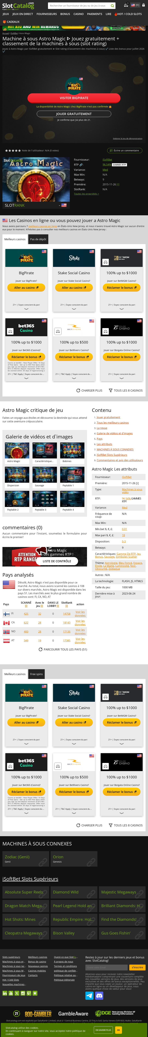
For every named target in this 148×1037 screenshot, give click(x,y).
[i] (26, 606)
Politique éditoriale (64, 979)
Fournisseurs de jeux (13, 975)
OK (118, 1030)
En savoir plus (103, 1030)
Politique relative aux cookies (70, 975)
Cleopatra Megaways (23, 933)
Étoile (98, 566)
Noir (133, 566)
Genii (8, 861)
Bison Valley (63, 933)
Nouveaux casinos (38, 966)
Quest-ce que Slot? (67, 957)
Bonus (65, 14)
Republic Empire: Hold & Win (75, 919)
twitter (16, 992)
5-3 (124, 541)
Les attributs (104, 444)
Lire (108, 14)
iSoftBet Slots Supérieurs (112, 455)
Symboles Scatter (126, 557)
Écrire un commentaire (126, 150)
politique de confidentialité (68, 970)
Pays (99, 439)
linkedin (4, 992)
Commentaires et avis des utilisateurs (120, 460)
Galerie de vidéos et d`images (115, 433)
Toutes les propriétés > (86, 193)
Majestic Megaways (118, 892)
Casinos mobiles (37, 970)
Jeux (6, 14)
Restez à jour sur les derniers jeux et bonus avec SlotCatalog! (114, 959)
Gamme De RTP (126, 554)
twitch (29, 992)
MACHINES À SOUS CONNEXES (115, 449)
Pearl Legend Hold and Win (75, 905)
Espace (137, 563)
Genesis (57, 861)
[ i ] (118, 184)
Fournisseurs (47, 14)
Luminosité (122, 566)
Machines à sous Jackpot (15, 966)
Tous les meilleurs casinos (113, 422)
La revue (102, 428)
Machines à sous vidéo (132, 491)
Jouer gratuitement (74, 114)
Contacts (33, 975)
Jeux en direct (23, 14)
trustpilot (35, 992)
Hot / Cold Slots (129, 14)
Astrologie (111, 563)
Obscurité (101, 569)
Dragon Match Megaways (27, 905)
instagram (22, 992)
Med (105, 170)
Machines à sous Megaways (17, 970)
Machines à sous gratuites (16, 961)
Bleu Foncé (125, 563)
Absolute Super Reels (24, 892)
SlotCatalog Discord (99, 994)
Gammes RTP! (119, 164)
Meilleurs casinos (37, 957)
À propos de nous (63, 961)
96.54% (107, 164)
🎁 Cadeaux (11, 22)
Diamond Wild (66, 892)
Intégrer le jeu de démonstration (127, 138)
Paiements (94, 14)
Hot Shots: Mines (20, 919)
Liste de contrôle (57, 561)
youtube (10, 992)
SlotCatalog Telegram (89, 994)
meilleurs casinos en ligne (42, 226)
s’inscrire (137, 967)
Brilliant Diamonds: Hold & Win (123, 905)
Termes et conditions (65, 966)
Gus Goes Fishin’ (115, 933)
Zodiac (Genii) (17, 856)
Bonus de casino (37, 961)
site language (132, 4)
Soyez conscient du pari (29, 304)
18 (123, 535)
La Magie (108, 566)
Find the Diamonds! (118, 919)
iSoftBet (107, 159)
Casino (79, 14)
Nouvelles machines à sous (17, 984)
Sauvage (109, 557)
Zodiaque (114, 569)
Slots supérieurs (11, 957)
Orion (58, 856)
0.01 (124, 529)
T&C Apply (18, 374)
